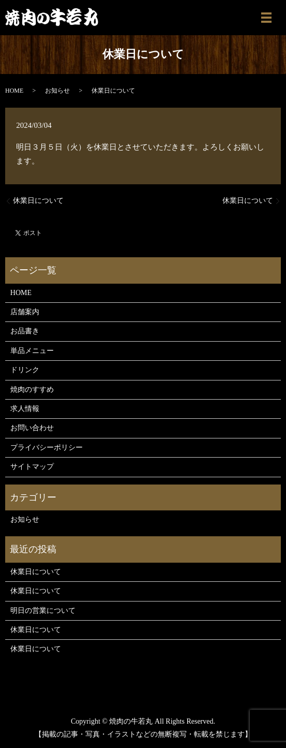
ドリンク (24, 370)
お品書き (24, 331)
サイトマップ (32, 467)
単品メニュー (32, 351)
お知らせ (57, 90)
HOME (14, 90)
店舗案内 (24, 312)
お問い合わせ (32, 428)
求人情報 (24, 409)
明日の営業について (43, 610)
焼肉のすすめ (32, 389)
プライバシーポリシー (46, 447)
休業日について (38, 200)
